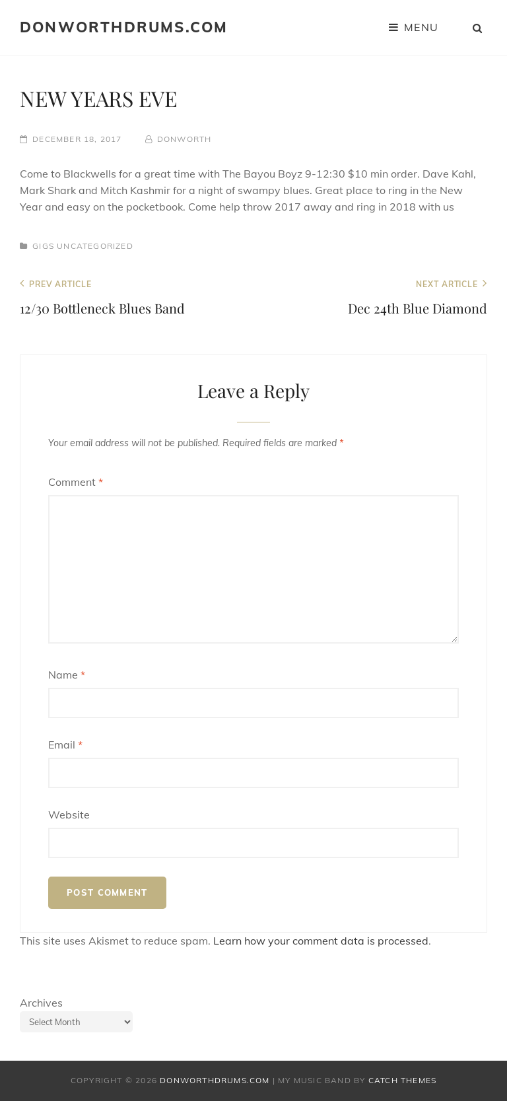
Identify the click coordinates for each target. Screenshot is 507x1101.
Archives (41, 1002)
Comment (75, 481)
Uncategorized (95, 246)
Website (69, 814)
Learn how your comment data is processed (320, 940)
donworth (184, 139)
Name (66, 674)
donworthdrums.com (124, 27)
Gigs (43, 246)
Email (65, 744)
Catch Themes (402, 1080)
